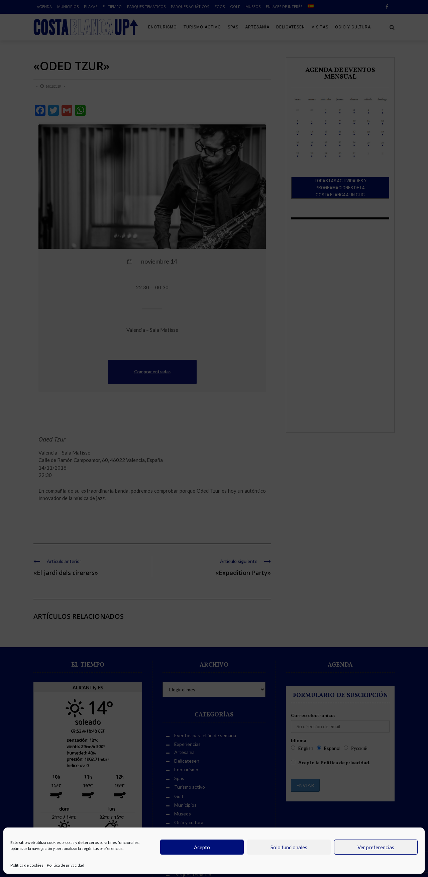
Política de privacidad (65, 865)
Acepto (202, 847)
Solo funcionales (289, 847)
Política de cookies (26, 865)
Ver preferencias (375, 847)
